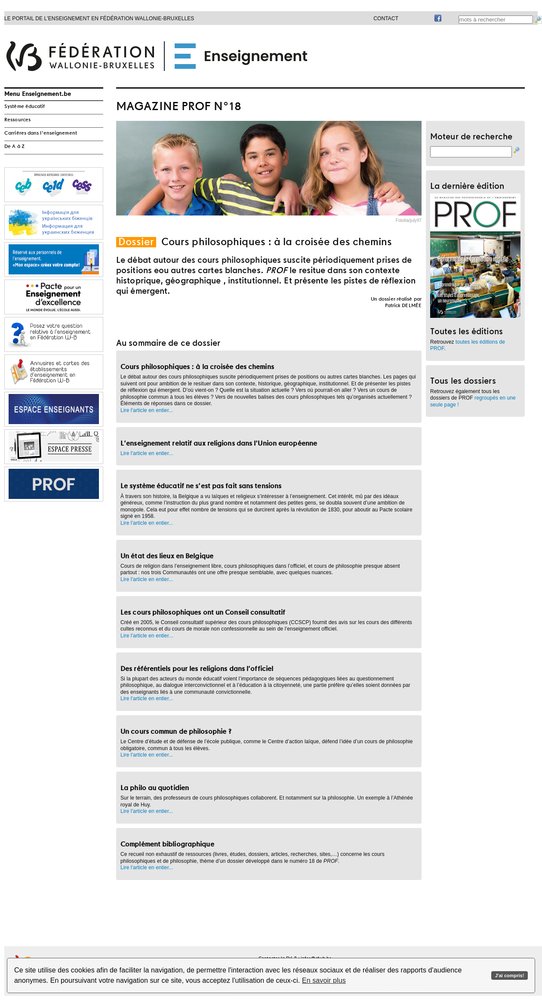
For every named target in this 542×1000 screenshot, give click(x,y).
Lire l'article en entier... (146, 410)
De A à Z (14, 146)
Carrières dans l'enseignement (40, 133)
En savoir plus (324, 980)
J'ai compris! (509, 975)
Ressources (17, 120)
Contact (385, 18)
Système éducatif (24, 106)
